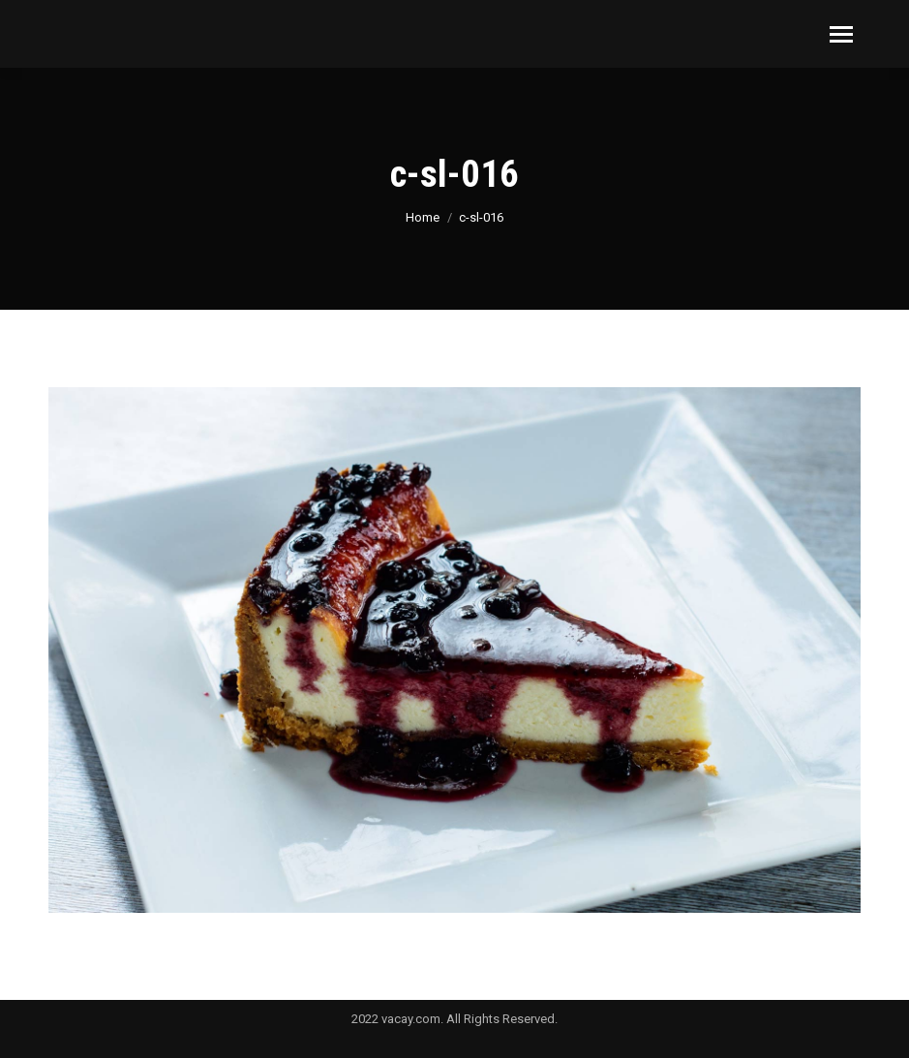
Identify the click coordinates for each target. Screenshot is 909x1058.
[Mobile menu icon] (841, 34)
